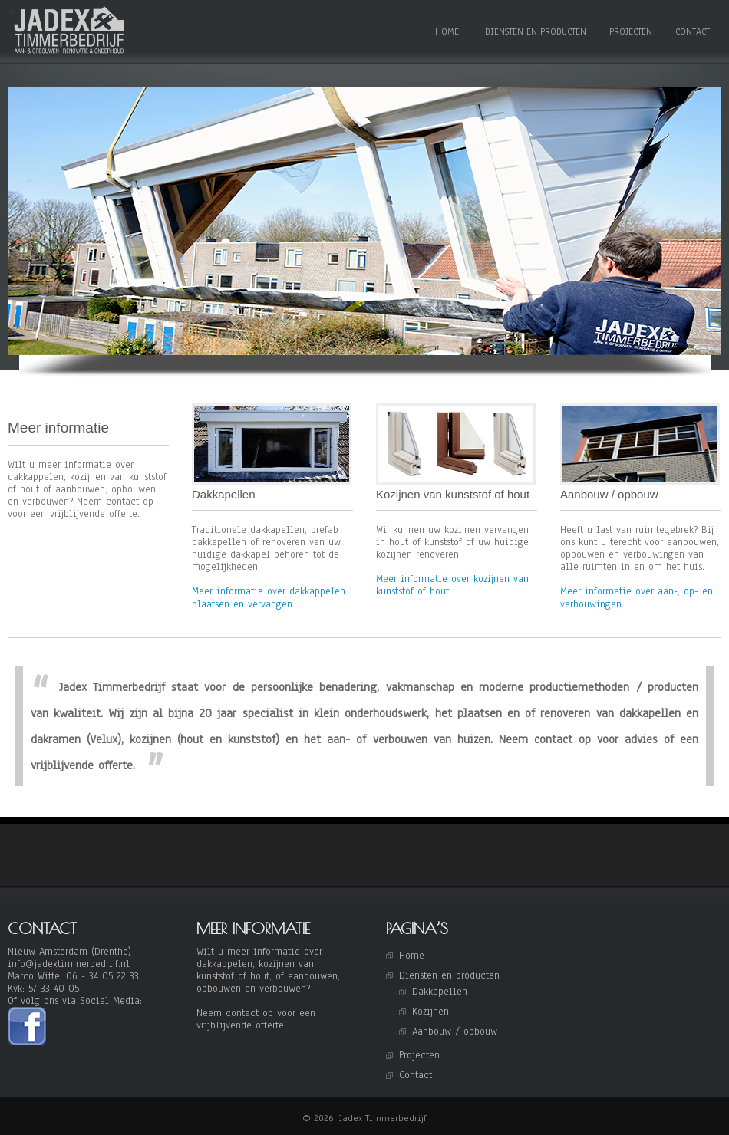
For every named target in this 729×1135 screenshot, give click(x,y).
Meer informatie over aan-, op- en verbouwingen (636, 597)
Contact (692, 31)
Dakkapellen (439, 991)
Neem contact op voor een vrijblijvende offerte (255, 1019)
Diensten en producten (535, 31)
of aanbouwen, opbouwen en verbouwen (268, 982)
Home (447, 31)
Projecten (630, 31)
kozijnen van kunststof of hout (255, 970)
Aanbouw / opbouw (454, 1031)
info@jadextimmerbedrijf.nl (69, 964)
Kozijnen (430, 1011)
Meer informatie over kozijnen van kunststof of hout (452, 585)
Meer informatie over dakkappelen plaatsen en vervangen (268, 597)
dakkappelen (224, 964)
